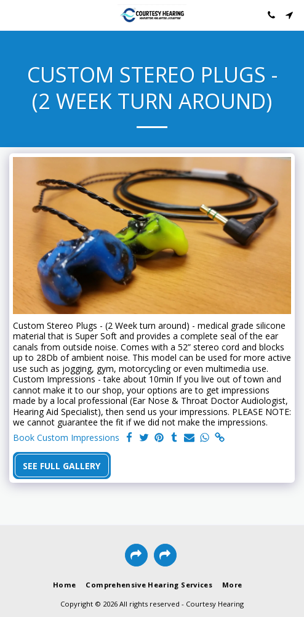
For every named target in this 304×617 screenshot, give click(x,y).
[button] (13, 14)
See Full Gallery (61, 466)
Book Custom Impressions (66, 437)
